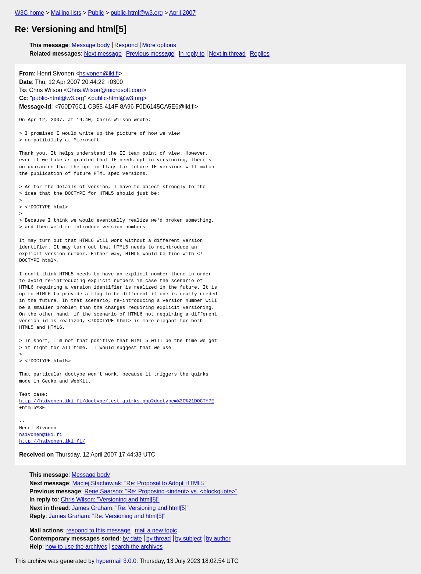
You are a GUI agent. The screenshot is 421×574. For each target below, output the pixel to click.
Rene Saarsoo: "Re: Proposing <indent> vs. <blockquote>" (160, 491)
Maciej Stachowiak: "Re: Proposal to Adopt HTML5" (139, 483)
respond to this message (98, 530)
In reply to (191, 53)
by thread (158, 538)
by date (132, 538)
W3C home (29, 13)
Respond (126, 45)
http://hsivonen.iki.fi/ (52, 441)
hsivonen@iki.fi (99, 73)
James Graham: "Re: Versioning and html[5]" (130, 508)
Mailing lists (66, 13)
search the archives (137, 546)
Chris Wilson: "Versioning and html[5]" (110, 499)
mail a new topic (156, 530)
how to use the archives (76, 546)
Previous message (150, 53)
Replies (260, 53)
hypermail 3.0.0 (116, 561)
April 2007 (182, 13)
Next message (103, 53)
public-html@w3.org (137, 13)
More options (159, 45)
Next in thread (227, 53)
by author (218, 538)
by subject (188, 538)
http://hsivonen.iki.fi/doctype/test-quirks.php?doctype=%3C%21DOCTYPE (116, 401)
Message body (91, 45)
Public (96, 13)
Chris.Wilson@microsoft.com (105, 90)
